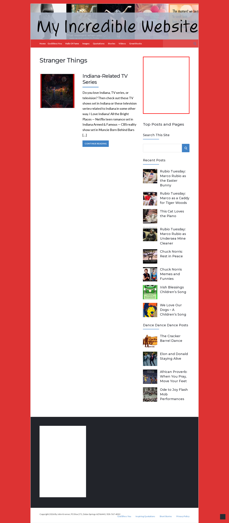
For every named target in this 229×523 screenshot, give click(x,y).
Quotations (98, 43)
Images (85, 43)
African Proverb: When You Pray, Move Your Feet (173, 376)
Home (43, 43)
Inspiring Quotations (145, 516)
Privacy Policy (182, 516)
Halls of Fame (72, 43)
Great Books (135, 43)
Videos (122, 43)
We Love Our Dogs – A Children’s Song (173, 309)
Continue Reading (96, 143)
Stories (111, 43)
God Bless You (55, 43)
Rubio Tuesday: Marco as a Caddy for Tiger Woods (174, 198)
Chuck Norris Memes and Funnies (171, 274)
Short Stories (166, 516)
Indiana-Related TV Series (105, 79)
